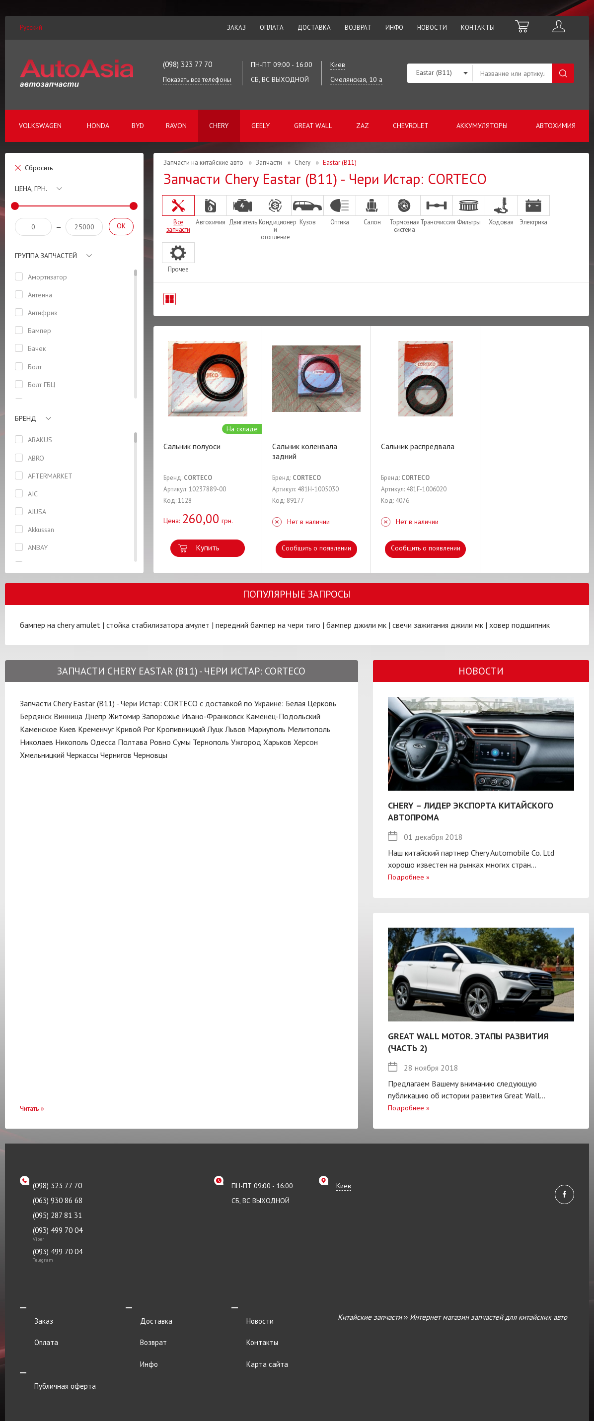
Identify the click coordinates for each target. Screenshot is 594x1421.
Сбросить (39, 167)
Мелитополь (309, 729)
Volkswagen (40, 125)
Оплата (272, 27)
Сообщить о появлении (317, 548)
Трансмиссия (436, 210)
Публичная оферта (50, 1357)
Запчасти (269, 162)
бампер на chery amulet (60, 625)
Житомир (124, 716)
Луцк (215, 729)
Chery (218, 125)
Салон (372, 210)
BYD (138, 125)
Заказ (236, 27)
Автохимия (556, 125)
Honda (98, 125)
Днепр (95, 716)
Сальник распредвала (417, 446)
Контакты (478, 27)
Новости (432, 27)
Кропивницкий (180, 729)
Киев (67, 729)
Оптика (339, 210)
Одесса (103, 742)
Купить (208, 547)
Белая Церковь (311, 703)
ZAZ (362, 125)
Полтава (133, 742)
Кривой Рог (135, 729)
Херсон (306, 742)
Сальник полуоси (192, 446)
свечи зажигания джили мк (437, 625)
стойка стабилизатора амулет (158, 625)
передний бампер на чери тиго (268, 625)
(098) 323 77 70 (187, 64)
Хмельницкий (42, 755)
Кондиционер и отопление (275, 218)
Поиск (563, 73)
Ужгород (246, 742)
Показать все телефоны (197, 79)
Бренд (25, 418)
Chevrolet (411, 125)
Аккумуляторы (482, 125)
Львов (235, 729)
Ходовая (501, 210)
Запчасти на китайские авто (203, 162)
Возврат (358, 27)
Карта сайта (252, 1344)
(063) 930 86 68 (57, 1200)
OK (121, 225)
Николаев (36, 742)
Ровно (160, 742)
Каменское (38, 729)
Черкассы (82, 755)
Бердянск (36, 716)
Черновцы (150, 755)
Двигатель (242, 210)
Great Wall (313, 125)
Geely (260, 125)
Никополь (71, 742)
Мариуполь (267, 729)
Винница (68, 716)
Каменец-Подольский (283, 716)
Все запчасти (178, 214)
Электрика (533, 210)
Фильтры (468, 210)
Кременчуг (96, 729)
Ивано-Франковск (213, 716)
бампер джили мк (356, 625)
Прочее (178, 257)
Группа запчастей (46, 255)
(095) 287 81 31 (57, 1215)
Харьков (277, 742)
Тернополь (211, 742)
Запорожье (161, 716)
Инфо (394, 27)
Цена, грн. (31, 188)
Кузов (307, 210)
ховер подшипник (519, 625)
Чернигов (116, 755)
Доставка (314, 27)
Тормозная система (404, 214)
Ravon (176, 125)
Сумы (182, 742)
